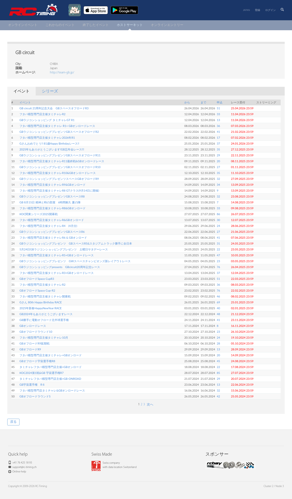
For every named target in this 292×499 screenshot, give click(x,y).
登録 (257, 10)
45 (218, 361)
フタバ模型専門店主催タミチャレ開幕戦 (45, 296)
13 (218, 120)
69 (218, 302)
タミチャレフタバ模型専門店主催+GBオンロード (50, 367)
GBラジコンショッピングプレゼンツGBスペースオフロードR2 (59, 131)
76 (218, 267)
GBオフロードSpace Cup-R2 (37, 290)
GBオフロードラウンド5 (34, 396)
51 (218, 108)
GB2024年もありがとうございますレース (46, 314)
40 (218, 308)
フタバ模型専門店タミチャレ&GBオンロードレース (52, 390)
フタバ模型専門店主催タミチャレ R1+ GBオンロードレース (57, 126)
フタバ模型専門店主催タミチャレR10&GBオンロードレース (57, 173)
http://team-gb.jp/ (62, 72)
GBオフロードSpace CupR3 (36, 278)
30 (218, 220)
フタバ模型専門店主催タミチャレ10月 (43, 337)
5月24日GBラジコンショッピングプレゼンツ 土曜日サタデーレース (63, 249)
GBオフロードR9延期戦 (34, 343)
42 (218, 396)
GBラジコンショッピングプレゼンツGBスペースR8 (52, 196)
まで (203, 102)
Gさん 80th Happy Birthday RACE (40, 302)
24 (218, 226)
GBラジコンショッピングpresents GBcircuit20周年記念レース (59, 267)
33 (218, 114)
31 (218, 243)
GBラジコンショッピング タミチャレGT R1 (46, 120)
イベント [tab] (21, 91)
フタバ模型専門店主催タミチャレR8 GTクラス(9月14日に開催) (59, 190)
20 (218, 161)
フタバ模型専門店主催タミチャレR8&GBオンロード (52, 208)
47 (218, 255)
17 (218, 137)
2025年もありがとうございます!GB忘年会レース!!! (51, 149)
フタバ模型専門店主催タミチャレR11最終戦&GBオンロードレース (61, 161)
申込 (219, 102)
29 (218, 155)
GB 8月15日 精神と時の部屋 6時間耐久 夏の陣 (50, 202)
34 (218, 184)
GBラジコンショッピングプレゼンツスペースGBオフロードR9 (59, 178)
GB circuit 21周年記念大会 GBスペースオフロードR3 (54, 108)
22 (218, 249)
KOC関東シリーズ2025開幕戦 (38, 214)
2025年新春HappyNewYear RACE (40, 308)
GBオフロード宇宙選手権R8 (37, 361)
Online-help (19, 471)
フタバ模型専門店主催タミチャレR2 (42, 114)
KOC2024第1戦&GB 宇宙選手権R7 (41, 373)
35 (218, 149)
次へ (149, 404)
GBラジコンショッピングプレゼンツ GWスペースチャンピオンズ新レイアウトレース (75, 261)
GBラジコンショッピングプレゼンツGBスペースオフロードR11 (60, 155)
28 (218, 343)
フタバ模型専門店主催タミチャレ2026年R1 (47, 137)
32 (218, 178)
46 (218, 296)
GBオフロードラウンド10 (35, 331)
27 (218, 167)
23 (218, 261)
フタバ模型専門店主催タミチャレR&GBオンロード (51, 220)
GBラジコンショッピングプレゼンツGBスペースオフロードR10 (60, 167)
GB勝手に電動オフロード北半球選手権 (44, 320)
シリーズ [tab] (50, 91)
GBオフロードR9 (30, 349)
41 (218, 131)
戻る (13, 422)
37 (218, 143)
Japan (246, 10)
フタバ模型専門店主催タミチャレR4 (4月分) (48, 226)
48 (218, 314)
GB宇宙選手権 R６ (32, 384)
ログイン (270, 10)
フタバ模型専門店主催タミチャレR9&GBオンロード (52, 184)
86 (218, 214)
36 (218, 126)
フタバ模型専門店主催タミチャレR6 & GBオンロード (53, 237)
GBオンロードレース (32, 325)
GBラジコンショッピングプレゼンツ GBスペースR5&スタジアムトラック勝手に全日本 (75, 243)
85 (218, 373)
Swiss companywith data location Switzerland (114, 465)
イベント (25, 102)
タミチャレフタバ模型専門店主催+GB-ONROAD (50, 378)
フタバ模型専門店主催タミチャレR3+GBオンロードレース (56, 273)
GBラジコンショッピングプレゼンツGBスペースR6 (52, 231)
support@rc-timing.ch (24, 467)
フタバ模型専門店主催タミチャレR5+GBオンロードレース (56, 255)
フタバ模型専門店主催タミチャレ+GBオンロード (50, 355)
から (187, 102)
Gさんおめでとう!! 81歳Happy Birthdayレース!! (49, 143)
